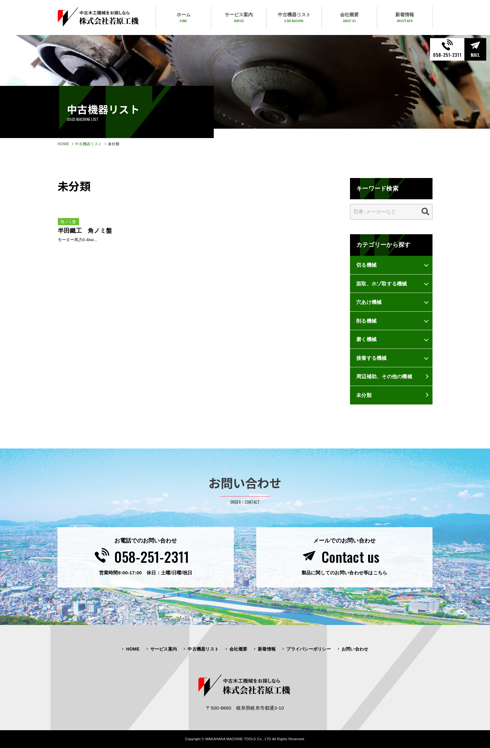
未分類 (364, 395)
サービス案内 (163, 648)
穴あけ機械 (369, 302)
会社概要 (238, 648)
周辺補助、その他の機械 (384, 376)
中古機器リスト (88, 144)
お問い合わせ (355, 648)
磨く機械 (366, 339)
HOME (63, 144)
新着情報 (267, 648)
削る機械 (366, 321)
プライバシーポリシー (308, 648)
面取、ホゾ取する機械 (381, 283)
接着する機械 (371, 358)
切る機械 (366, 265)
